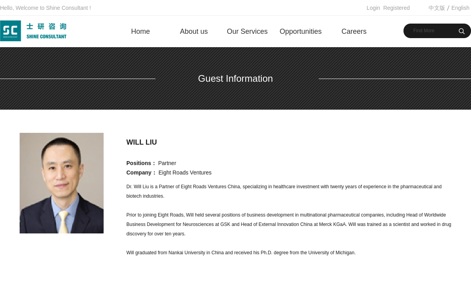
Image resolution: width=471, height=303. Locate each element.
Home (140, 31)
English (460, 8)
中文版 (437, 8)
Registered (396, 8)
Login (373, 8)
